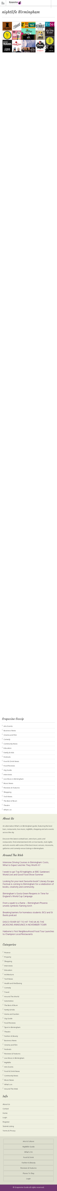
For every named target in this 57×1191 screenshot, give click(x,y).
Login (5, 1117)
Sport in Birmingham (12, 1027)
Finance (7, 952)
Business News (10, 730)
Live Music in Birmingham (13, 779)
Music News (8, 783)
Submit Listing (8, 1126)
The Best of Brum (10, 801)
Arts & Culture (28, 1141)
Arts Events (8, 726)
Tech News (8, 796)
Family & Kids (9, 752)
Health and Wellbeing (13, 983)
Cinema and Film (10, 735)
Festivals (7, 757)
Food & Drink (28, 1157)
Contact (6, 1109)
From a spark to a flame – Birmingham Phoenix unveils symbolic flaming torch (25, 904)
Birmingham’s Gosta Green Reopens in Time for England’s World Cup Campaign (26, 895)
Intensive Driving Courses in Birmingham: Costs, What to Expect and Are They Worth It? (26, 863)
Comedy (7, 739)
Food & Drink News (11, 761)
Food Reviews (9, 766)
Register (6, 1122)
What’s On (28, 1152)
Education (7, 748)
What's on (8, 810)
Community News (10, 744)
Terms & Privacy (9, 1131)
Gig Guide (8, 770)
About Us (6, 1104)
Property (7, 957)
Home (5, 1113)
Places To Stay (28, 1173)
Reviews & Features (12, 788)
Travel (6, 992)
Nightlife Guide (29, 1147)
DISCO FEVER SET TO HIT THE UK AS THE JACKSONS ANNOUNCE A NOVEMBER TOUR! (24, 923)
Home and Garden (11, 1014)
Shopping (7, 792)
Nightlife (7, 1062)
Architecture (9, 974)
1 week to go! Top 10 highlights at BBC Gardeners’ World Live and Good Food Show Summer (26, 873)
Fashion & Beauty (11, 1036)
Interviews (8, 774)
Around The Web (11, 1089)
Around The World (11, 996)
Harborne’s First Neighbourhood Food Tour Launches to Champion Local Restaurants (28, 932)
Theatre (7, 805)
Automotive (8, 1001)
